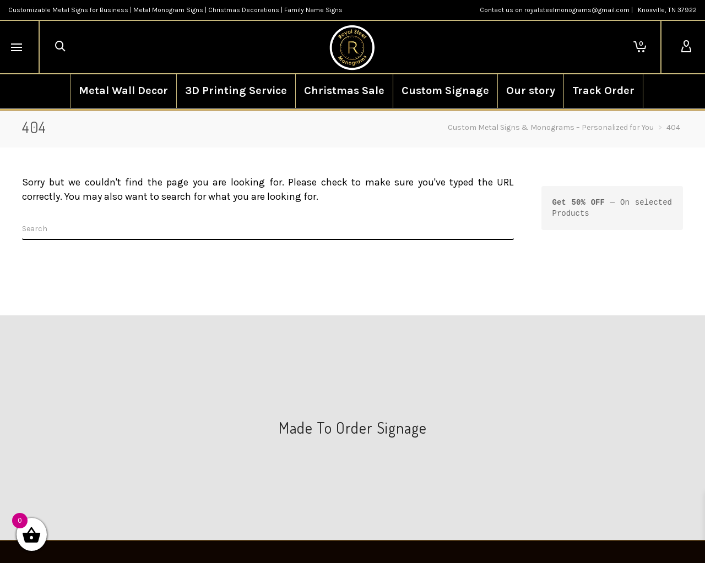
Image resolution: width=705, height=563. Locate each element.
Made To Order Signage (353, 428)
